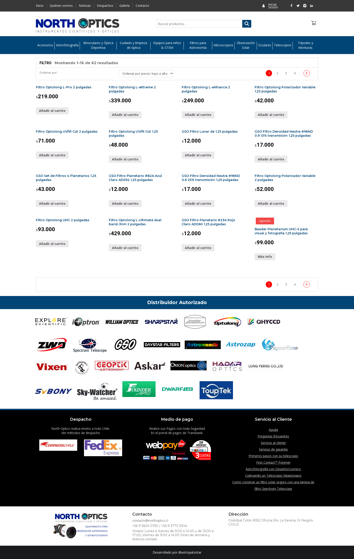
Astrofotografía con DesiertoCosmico (273, 469)
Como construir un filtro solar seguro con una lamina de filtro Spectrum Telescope (273, 485)
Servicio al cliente (273, 443)
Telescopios (282, 45)
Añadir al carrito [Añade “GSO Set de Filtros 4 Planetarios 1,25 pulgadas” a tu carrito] (52, 203)
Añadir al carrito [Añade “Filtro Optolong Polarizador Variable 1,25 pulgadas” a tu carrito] (271, 115)
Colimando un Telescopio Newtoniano (273, 475)
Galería (124, 5)
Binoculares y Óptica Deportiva (98, 45)
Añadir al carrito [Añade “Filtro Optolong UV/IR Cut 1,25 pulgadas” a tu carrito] (125, 159)
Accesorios (45, 45)
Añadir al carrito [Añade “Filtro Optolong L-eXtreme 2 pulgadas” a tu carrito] (125, 115)
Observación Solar (246, 45)
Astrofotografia (67, 45)
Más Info (265, 256)
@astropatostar (189, 552)
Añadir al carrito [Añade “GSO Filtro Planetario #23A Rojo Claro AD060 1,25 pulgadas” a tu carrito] (198, 248)
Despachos (105, 5)
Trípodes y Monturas (305, 45)
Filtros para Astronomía (198, 45)
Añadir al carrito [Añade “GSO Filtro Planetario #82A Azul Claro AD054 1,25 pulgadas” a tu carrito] (125, 203)
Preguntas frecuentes (273, 436)
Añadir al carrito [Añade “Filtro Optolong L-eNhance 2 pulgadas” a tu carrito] (198, 115)
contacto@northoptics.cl (150, 520)
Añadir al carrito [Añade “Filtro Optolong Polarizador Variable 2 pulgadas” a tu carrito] (271, 203)
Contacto (142, 5)
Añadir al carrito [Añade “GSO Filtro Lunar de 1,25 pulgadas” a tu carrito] (198, 155)
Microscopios (223, 45)
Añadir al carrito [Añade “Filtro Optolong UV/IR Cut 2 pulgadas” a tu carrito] (52, 155)
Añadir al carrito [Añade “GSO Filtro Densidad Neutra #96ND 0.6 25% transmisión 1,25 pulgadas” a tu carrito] (198, 203)
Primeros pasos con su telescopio (273, 456)
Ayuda (273, 429)
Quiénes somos (61, 5)
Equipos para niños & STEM (167, 45)
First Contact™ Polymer (273, 462)
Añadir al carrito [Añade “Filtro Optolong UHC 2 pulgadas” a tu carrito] (52, 244)
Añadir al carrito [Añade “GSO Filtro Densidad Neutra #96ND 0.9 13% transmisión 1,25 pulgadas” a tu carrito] (271, 159)
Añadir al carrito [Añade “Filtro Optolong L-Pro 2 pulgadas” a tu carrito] (52, 110)
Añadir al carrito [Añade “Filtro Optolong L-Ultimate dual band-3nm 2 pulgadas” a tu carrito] (125, 248)
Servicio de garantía (273, 449)
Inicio (40, 5)
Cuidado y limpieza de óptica (133, 45)
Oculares (264, 45)
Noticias (85, 5)
